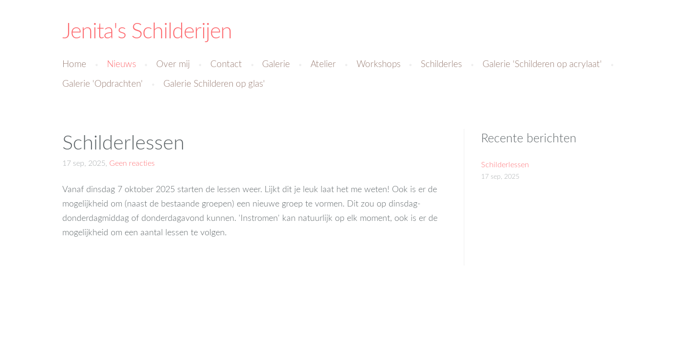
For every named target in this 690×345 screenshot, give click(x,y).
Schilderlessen (123, 141)
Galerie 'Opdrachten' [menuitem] (102, 83)
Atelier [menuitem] (323, 63)
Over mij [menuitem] (173, 63)
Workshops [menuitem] (378, 63)
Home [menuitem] (74, 63)
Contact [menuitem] (226, 63)
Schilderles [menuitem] (441, 63)
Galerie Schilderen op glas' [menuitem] (214, 83)
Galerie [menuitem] (276, 63)
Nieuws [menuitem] (121, 63)
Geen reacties (132, 163)
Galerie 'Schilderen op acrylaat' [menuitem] (542, 63)
